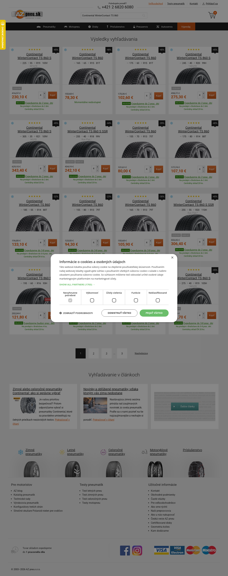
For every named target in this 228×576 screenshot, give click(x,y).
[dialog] (114, 288)
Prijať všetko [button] (154, 312)
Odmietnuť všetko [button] (119, 312)
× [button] (172, 257)
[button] (114, 284)
